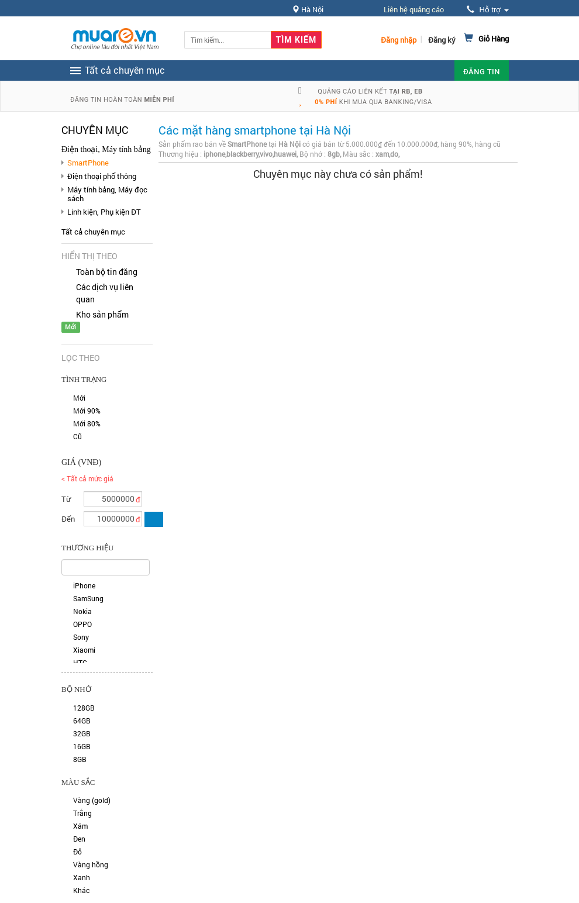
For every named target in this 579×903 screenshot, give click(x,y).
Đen (79, 838)
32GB (82, 733)
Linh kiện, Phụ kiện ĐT (104, 211)
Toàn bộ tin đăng (106, 271)
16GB (82, 746)
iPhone (84, 585)
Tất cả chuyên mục (93, 231)
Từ (66, 499)
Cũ (77, 436)
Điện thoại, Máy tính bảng (106, 149)
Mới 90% (87, 410)
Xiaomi (84, 649)
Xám (80, 825)
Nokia (82, 611)
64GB (82, 720)
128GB (84, 707)
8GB (80, 759)
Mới (79, 397)
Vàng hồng (90, 864)
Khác (81, 890)
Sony (81, 637)
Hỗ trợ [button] (488, 9)
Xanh (81, 877)
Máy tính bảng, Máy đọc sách (107, 193)
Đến (68, 518)
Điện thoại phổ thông (101, 176)
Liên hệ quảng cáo (414, 9)
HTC (80, 662)
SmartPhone (88, 162)
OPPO (82, 624)
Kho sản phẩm (102, 314)
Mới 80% (87, 423)
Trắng (82, 813)
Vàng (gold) (92, 800)
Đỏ (77, 851)
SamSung (88, 598)
